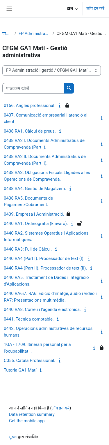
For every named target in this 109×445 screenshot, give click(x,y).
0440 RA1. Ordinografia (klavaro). (36, 223)
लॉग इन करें (95, 8)
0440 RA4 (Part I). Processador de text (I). (44, 258)
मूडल (13, 436)
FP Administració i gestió (34, 33)
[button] (72, 8)
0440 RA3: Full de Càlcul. (28, 249)
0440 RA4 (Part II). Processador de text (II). (45, 268)
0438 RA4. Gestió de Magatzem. (35, 188)
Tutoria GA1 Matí (20, 370)
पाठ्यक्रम (7, 33)
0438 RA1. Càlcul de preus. (30, 131)
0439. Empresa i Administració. (34, 214)
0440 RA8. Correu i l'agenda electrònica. (42, 309)
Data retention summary (32, 414)
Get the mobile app (26, 420)
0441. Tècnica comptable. (29, 319)
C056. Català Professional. (29, 360)
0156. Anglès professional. (30, 105)
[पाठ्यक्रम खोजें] (33, 88)
